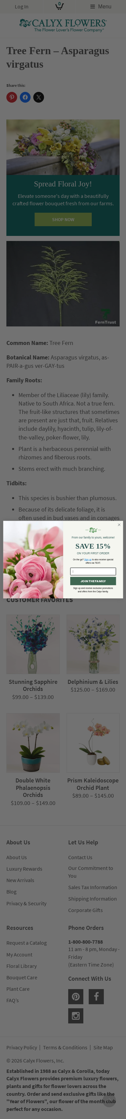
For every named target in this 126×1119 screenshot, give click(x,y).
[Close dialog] (119, 524)
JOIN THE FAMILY (93, 581)
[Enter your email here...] (93, 571)
